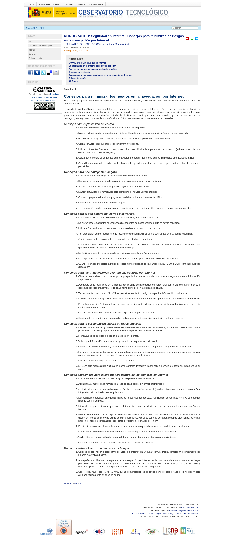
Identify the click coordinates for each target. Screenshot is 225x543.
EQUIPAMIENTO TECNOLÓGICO (82, 44)
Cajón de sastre (96, 4)
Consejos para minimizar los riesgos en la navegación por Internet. (100, 75)
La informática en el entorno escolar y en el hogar (92, 66)
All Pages (73, 81)
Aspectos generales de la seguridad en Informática (93, 69)
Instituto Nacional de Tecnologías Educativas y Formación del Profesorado (165, 514)
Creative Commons (189, 507)
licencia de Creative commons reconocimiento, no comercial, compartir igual (44, 97)
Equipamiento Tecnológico (50, 4)
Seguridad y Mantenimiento (116, 44)
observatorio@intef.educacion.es (183, 510)
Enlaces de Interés (77, 78)
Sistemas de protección (80, 72)
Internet (69, 4)
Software (81, 4)
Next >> (78, 483)
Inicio (32, 4)
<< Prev (68, 483)
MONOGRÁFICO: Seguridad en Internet (87, 63)
